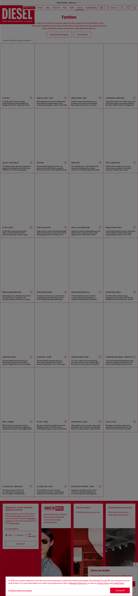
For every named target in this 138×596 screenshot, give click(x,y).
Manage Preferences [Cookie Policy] (78, 583)
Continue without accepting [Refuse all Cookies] (20, 590)
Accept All (120, 590)
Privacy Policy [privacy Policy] (103, 583)
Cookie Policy (118, 583)
